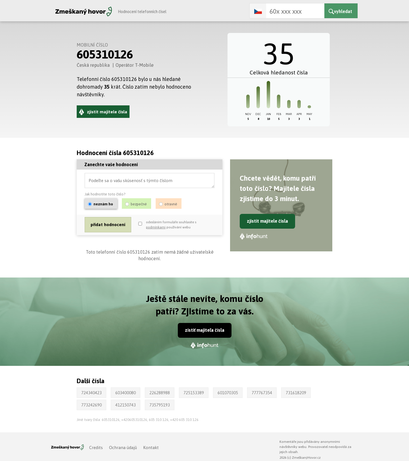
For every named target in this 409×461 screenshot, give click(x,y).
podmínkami (156, 228)
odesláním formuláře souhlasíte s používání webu (171, 225)
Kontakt (151, 447)
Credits (96, 447)
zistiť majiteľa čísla (204, 330)
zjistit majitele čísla (267, 221)
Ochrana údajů (123, 447)
